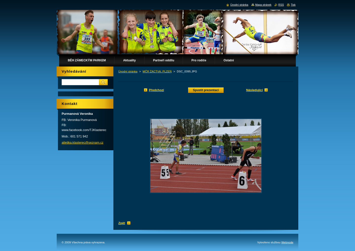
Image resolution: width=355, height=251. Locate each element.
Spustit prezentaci (206, 90)
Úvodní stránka (127, 71)
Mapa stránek (263, 4)
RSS (281, 4)
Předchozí (156, 90)
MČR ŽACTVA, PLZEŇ (157, 71)
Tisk (293, 4)
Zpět (121, 223)
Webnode (287, 242)
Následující (254, 90)
